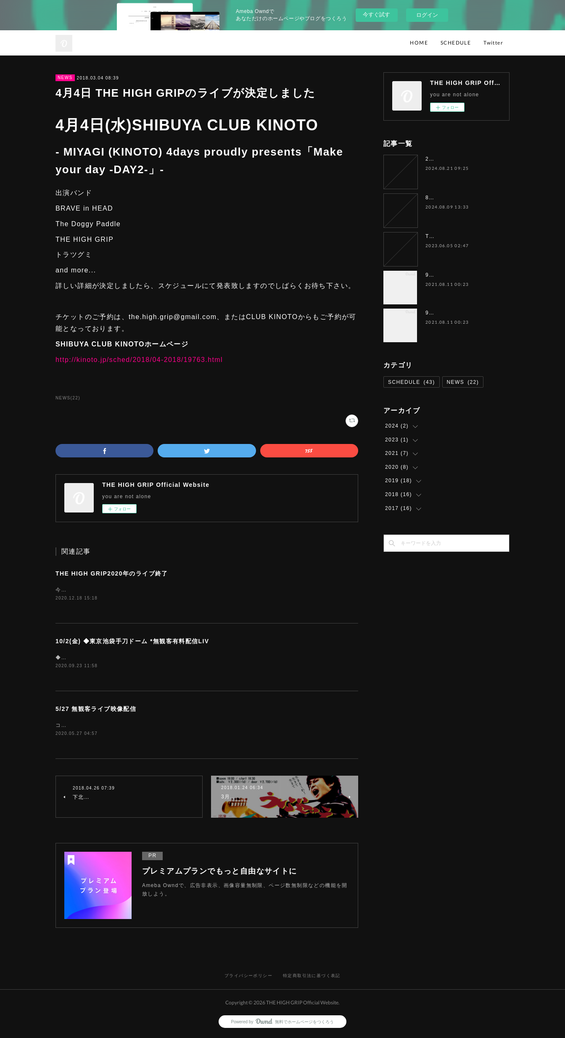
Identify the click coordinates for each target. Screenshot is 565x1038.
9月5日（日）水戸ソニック (459, 313)
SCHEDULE (456, 43)
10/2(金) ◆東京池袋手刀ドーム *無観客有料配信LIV (132, 642)
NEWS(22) (67, 398)
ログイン (427, 15)
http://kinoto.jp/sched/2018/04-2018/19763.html (139, 359)
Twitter (493, 43)
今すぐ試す (376, 14)
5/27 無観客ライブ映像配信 (95, 710)
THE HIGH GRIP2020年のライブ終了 (111, 573)
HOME (419, 43)
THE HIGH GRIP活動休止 (459, 236)
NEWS (65, 77)
